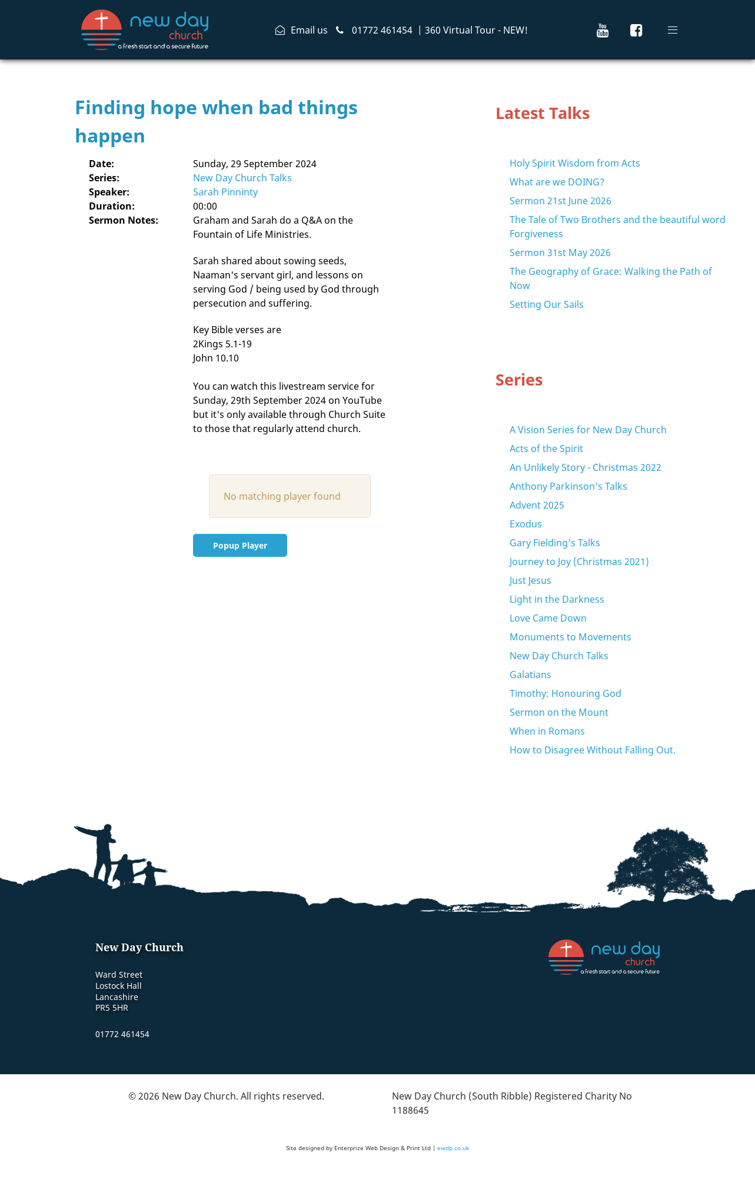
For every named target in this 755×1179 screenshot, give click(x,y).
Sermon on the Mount (559, 712)
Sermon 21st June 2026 (560, 200)
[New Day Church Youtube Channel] (603, 29)
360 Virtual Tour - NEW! (476, 30)
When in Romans (547, 731)
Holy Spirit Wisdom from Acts (575, 163)
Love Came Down (548, 618)
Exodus (526, 523)
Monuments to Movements (570, 636)
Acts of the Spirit (546, 448)
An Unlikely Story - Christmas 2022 (585, 467)
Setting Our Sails (547, 304)
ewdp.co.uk (453, 1148)
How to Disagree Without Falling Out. (593, 749)
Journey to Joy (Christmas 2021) (579, 561)
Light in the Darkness (557, 599)
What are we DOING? (557, 181)
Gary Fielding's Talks (555, 542)
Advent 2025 (537, 505)
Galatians (530, 674)
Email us (309, 30)
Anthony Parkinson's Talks (568, 486)
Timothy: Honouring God (565, 693)
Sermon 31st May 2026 (560, 252)
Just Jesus (530, 580)
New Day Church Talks (242, 177)
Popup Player (240, 545)
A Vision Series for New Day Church (588, 429)
